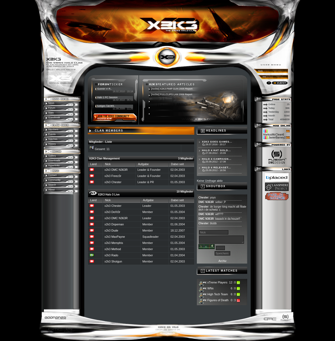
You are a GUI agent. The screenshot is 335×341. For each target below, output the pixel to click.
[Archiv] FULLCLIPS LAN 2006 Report (171, 94)
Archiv (222, 260)
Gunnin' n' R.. (104, 88)
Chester (116, 182)
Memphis (117, 242)
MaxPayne (118, 236)
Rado (114, 255)
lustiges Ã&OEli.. (106, 106)
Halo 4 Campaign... (216, 159)
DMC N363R (119, 169)
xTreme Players (217, 282)
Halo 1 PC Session (107, 97)
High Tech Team (217, 294)
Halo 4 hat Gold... (216, 150)
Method (116, 249)
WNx (210, 288)
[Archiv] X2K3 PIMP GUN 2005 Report (171, 88)
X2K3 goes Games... (217, 141)
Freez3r (116, 175)
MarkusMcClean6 (273, 134)
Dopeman (117, 224)
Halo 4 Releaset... (216, 167)
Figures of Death (218, 300)
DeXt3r (115, 212)
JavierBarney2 (277, 137)
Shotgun (116, 261)
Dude (114, 230)
